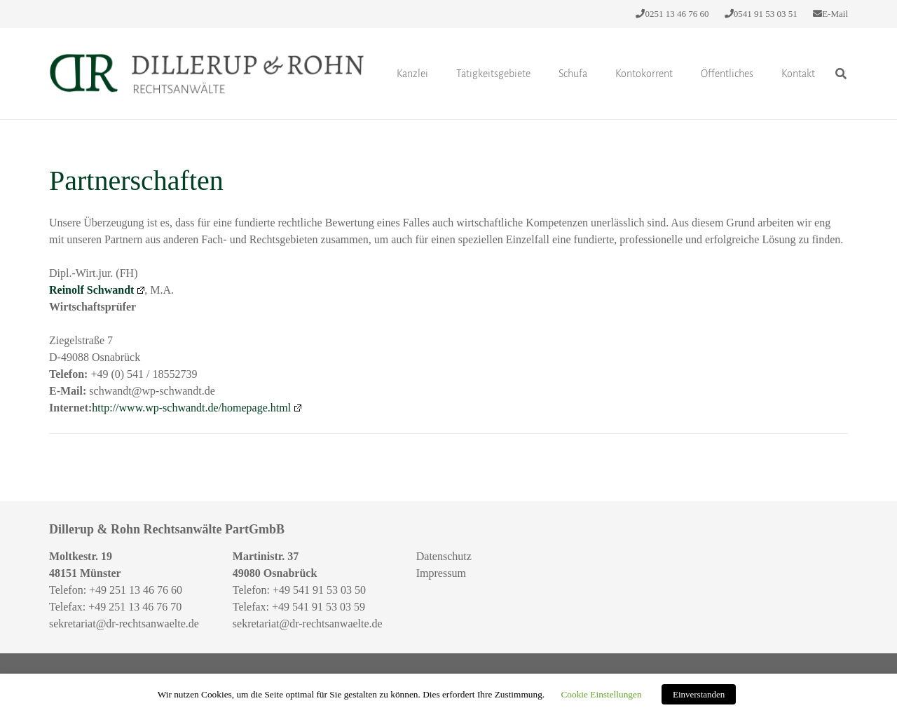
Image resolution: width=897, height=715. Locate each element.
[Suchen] (841, 73)
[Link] (206, 74)
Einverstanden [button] (699, 694)
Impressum (441, 573)
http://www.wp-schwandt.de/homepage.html (196, 408)
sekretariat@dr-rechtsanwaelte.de (124, 623)
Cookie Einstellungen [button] (601, 694)
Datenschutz (444, 556)
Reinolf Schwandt (96, 290)
